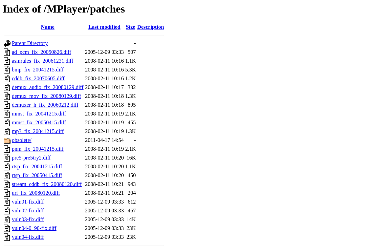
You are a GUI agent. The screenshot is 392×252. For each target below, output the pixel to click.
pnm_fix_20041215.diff (38, 149)
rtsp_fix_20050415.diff (37, 175)
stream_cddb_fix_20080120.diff (47, 184)
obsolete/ (21, 140)
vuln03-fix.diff (28, 219)
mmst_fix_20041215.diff (39, 114)
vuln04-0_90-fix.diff (34, 228)
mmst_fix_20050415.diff (39, 122)
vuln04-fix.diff (28, 237)
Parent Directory (30, 43)
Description (150, 27)
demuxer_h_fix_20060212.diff (45, 105)
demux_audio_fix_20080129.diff (48, 87)
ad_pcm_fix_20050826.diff (41, 52)
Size (130, 27)
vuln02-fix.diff (28, 210)
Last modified (104, 27)
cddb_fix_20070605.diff (38, 78)
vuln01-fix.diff (28, 202)
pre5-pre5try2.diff (31, 158)
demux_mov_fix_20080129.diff (46, 96)
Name (48, 27)
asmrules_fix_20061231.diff (42, 61)
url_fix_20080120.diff (36, 193)
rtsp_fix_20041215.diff (37, 166)
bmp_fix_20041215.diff (38, 69)
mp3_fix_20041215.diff (38, 131)
